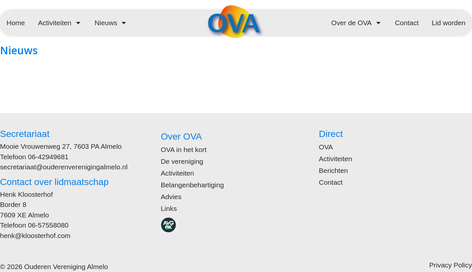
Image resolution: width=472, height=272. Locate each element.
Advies (171, 196)
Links (169, 208)
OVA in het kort (183, 149)
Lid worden (448, 22)
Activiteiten (60, 22)
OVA (326, 147)
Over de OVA (356, 22)
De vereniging (182, 161)
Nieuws (111, 22)
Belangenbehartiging (192, 185)
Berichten (333, 170)
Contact (407, 22)
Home (16, 22)
